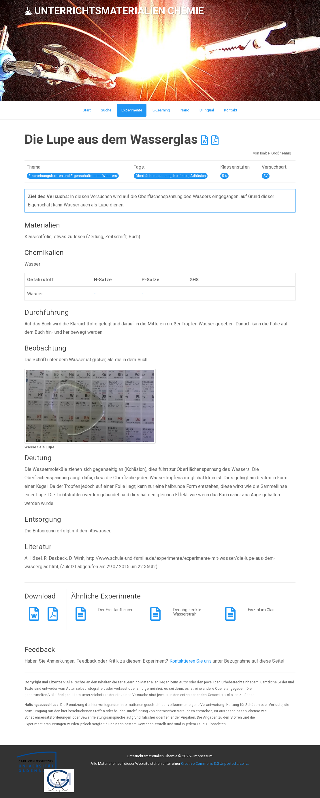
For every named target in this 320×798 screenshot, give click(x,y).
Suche (106, 110)
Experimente (131, 110)
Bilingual (206, 110)
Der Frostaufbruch (115, 609)
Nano (184, 110)
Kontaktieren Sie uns (191, 661)
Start (87, 110)
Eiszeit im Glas (261, 609)
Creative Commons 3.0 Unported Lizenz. (215, 763)
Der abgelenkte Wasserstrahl (187, 611)
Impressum (202, 756)
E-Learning (161, 110)
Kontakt (230, 110)
